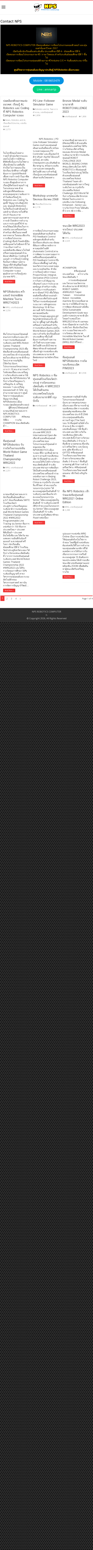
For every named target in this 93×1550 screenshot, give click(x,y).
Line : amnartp (46, 89)
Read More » (6, 282)
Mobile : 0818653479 (46, 80)
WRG (5, 116)
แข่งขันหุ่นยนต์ (14, 116)
